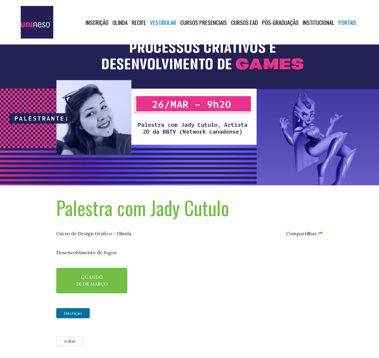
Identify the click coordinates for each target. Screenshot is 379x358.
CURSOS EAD (244, 22)
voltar (70, 341)
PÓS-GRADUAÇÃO (280, 22)
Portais (347, 22)
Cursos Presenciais (203, 22)
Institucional (318, 22)
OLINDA (120, 22)
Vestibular (163, 22)
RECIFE (139, 22)
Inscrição (97, 22)
